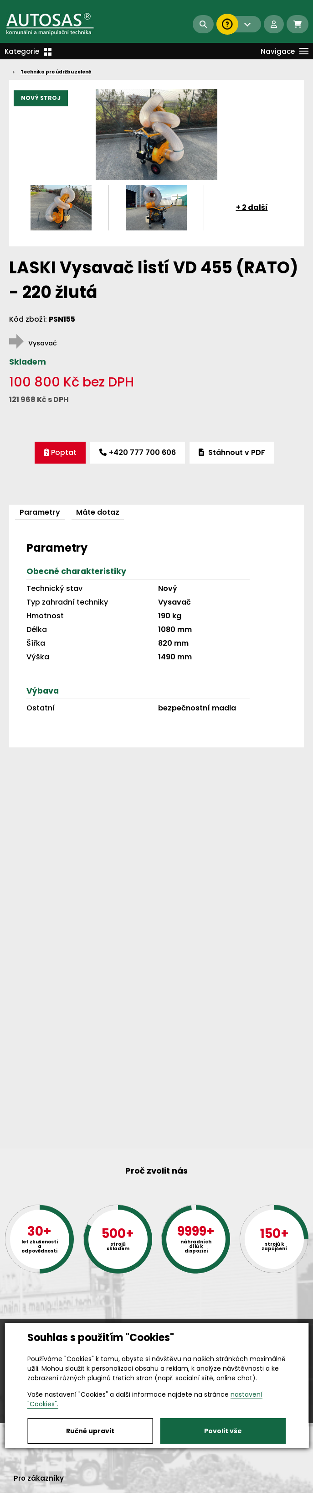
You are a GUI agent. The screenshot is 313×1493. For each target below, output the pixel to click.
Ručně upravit (90, 1431)
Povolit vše (223, 1431)
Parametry (40, 512)
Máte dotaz (97, 512)
